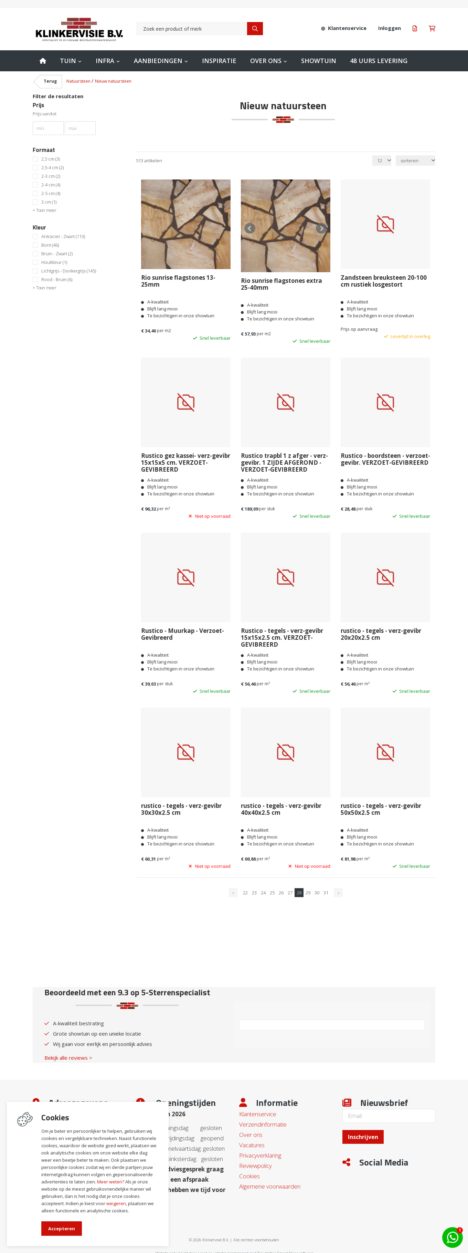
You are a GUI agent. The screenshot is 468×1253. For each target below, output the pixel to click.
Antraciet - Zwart (63, 236)
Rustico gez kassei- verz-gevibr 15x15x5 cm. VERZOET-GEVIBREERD (185, 459)
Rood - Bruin (56, 279)
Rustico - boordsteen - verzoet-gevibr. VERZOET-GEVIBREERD (385, 456)
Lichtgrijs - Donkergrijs (68, 271)
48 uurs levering (378, 61)
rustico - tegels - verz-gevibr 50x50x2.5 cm (381, 806)
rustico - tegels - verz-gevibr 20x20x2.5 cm (381, 631)
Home (43, 60)
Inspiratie (219, 61)
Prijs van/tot (44, 114)
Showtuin (318, 61)
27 (290, 889)
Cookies (249, 1173)
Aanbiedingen (158, 61)
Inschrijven (363, 1134)
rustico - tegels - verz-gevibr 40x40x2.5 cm (281, 806)
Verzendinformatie (263, 1121)
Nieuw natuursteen (113, 81)
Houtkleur (54, 262)
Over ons (265, 61)
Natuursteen (79, 81)
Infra (105, 61)
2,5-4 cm (52, 167)
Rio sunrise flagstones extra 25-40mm (281, 281)
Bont (50, 245)
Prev (249, 227)
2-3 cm (50, 176)
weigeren (116, 1203)
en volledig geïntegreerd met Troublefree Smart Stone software (260, 1250)
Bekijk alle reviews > (68, 1054)
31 (325, 889)
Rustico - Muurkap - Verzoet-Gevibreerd (182, 631)
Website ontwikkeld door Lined (181, 1250)
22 (245, 889)
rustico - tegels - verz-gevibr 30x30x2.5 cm (181, 806)
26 (281, 889)
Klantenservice (257, 1111)
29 (308, 889)
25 (272, 889)
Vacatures (252, 1142)
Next (321, 227)
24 (263, 889)
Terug (50, 81)
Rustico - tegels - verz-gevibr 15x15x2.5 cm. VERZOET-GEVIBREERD (282, 634)
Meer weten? (110, 1182)
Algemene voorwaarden (269, 1183)
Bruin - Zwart (57, 253)
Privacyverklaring (260, 1152)
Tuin (68, 61)
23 (254, 889)
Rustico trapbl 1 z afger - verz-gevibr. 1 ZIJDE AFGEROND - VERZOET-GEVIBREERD (284, 459)
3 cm (48, 202)
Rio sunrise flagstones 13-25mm (178, 281)
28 (299, 889)
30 (317, 889)
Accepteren (61, 1228)
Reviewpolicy (255, 1163)
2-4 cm (50, 184)
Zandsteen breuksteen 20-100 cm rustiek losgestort (384, 281)
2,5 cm (50, 159)
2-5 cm (50, 193)
